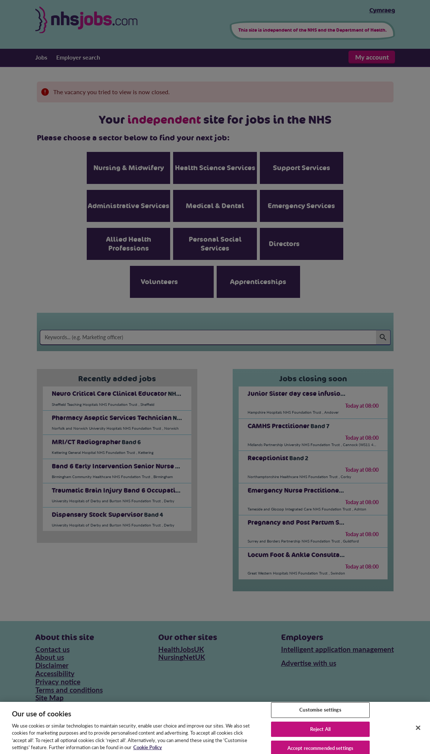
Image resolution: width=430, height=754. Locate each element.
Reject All (320, 734)
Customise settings (320, 715)
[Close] (418, 732)
